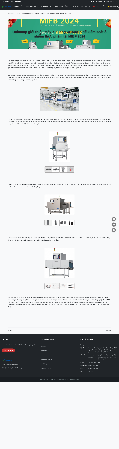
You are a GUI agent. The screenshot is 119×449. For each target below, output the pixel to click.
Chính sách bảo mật (46, 368)
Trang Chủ (18, 6)
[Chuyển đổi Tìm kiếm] (103, 6)
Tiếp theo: (108, 330)
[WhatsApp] (114, 230)
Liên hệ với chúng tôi (46, 359)
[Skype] (114, 224)
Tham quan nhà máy (62, 6)
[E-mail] (114, 219)
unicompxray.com (92, 345)
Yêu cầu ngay (8, 350)
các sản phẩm (44, 355)
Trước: (10, 330)
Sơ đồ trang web (45, 364)
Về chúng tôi (46, 6)
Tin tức (96, 6)
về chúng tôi (44, 350)
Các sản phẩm (31, 6)
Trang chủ (11, 13)
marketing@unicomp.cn (111, 1)
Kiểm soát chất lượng (81, 6)
